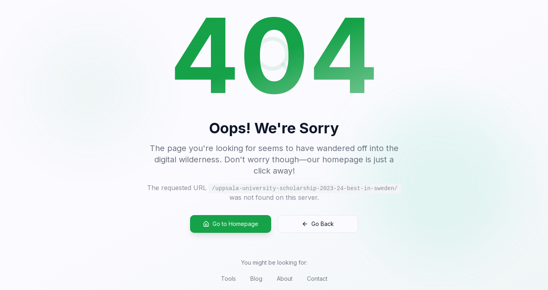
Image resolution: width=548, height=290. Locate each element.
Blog (256, 278)
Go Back (318, 224)
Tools (228, 278)
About (284, 278)
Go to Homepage (230, 224)
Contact (317, 278)
